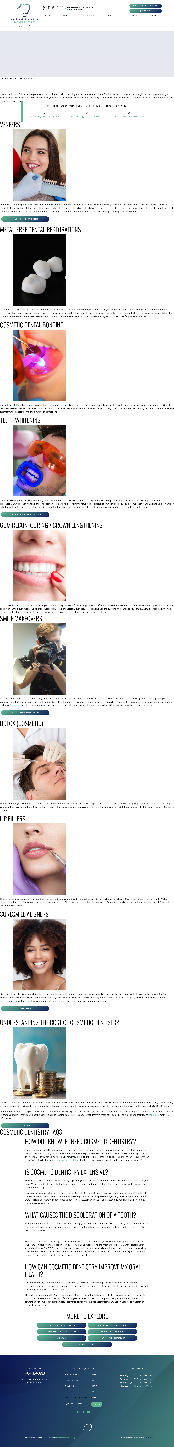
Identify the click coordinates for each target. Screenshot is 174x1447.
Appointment (146, 6)
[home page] (24, 15)
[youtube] (88, 1405)
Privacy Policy (69, 1431)
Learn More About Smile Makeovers (19, 713)
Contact (153, 15)
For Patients (112, 15)
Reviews (133, 15)
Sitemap (59, 1431)
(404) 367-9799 (51, 8)
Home (47, 15)
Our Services (88, 15)
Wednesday (126, 1376)
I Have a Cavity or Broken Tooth (87, 1325)
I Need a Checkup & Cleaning (46, 1325)
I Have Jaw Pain (87, 1331)
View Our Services (87, 1338)
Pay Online (146, 11)
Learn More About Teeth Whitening (19, 515)
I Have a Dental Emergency (127, 1331)
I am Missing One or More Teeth (127, 1325)
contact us (154, 1115)
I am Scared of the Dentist (46, 1331)
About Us (66, 15)
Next (98, 1368)
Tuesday (124, 1372)
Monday (124, 1369)
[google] (78, 1405)
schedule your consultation (65, 1160)
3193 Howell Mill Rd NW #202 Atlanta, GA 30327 (78, 8)
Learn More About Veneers (17, 219)
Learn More (17, 1008)
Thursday (125, 1379)
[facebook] (83, 1405)
